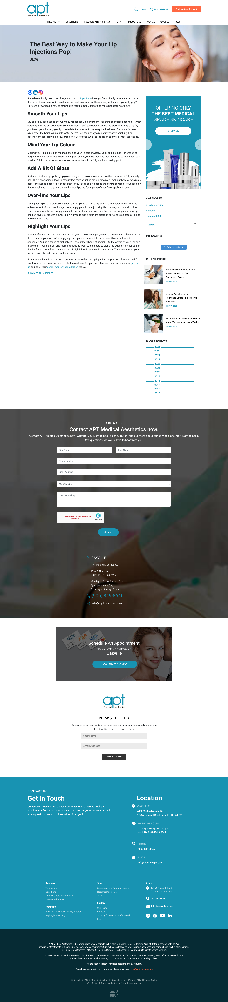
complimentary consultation (62, 267)
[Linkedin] (35, 92)
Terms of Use (135, 980)
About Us (166, 22)
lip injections (84, 98)
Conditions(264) (154, 205)
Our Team (102, 908)
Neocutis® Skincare (107, 892)
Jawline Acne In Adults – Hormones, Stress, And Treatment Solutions (182, 297)
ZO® (99, 895)
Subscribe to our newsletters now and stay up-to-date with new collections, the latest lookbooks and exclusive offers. (114, 727)
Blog (178, 21)
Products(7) (152, 210)
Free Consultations (54, 899)
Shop (121, 22)
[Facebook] (30, 92)
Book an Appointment (186, 9)
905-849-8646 (159, 9)
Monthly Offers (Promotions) (59, 895)
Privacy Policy (150, 980)
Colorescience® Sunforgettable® (113, 888)
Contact (151, 21)
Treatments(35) (154, 216)
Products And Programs (98, 22)
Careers (101, 911)
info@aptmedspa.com (104, 603)
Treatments (55, 22)
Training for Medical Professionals (114, 915)
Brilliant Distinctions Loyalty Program (63, 911)
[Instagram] (40, 92)
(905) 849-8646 (105, 595)
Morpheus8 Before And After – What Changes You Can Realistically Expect (180, 273)
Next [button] (149, 145)
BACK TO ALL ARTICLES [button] (40, 273)
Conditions (73, 22)
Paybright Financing (55, 915)
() (144, 9)
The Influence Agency (131, 983)
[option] (173, 142)
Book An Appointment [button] (114, 664)
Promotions (136, 22)
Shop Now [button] (173, 131)
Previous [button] (198, 145)
